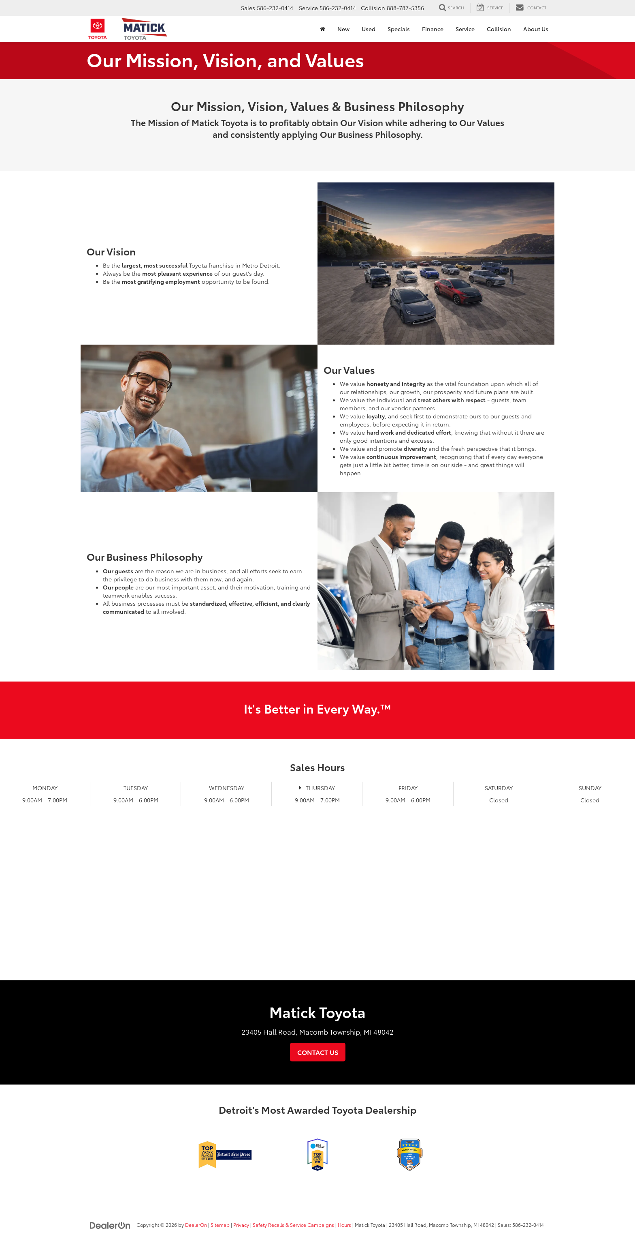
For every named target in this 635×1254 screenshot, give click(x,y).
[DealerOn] (110, 1224)
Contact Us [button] (317, 1052)
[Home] (322, 29)
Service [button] (465, 29)
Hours (344, 1224)
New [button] (343, 29)
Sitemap (220, 1224)
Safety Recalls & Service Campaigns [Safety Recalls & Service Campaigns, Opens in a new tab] (293, 1224)
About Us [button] (535, 29)
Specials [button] (399, 29)
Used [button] (368, 29)
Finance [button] (432, 29)
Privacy (241, 1224)
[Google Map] (317, 908)
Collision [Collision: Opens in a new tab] (499, 29)
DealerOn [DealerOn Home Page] (196, 1224)
